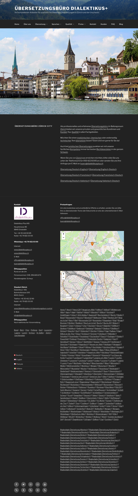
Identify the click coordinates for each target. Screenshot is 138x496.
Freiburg (34, 330)
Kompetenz (75, 149)
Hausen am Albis (96, 344)
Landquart (78, 358)
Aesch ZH (77, 310)
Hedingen (107, 344)
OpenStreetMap (118, 260)
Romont (118, 385)
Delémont (80, 328)
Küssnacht (106, 355)
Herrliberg (64, 347)
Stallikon (82, 398)
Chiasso (78, 326)
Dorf (77, 331)
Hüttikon (94, 350)
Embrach (85, 334)
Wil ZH (71, 417)
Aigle (73, 312)
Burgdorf (63, 326)
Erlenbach (102, 334)
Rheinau (116, 382)
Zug (101, 419)
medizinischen (83, 138)
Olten (104, 376)
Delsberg (89, 328)
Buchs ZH (107, 323)
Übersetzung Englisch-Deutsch (103, 169)
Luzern (24, 333)
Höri (67, 350)
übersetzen (81, 141)
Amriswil (110, 312)
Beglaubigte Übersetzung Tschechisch (75, 467)
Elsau (78, 334)
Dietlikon (114, 328)
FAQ (113, 24)
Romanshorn (108, 385)
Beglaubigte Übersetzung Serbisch (73, 462)
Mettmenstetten (73, 366)
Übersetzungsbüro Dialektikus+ (61, 8)
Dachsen (91, 326)
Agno (68, 312)
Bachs (113, 315)
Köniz (78, 355)
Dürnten (94, 331)
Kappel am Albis (93, 352)
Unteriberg (94, 406)
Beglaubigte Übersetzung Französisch (74, 440)
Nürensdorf (97, 371)
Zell (61, 419)
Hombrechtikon (109, 347)
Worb (104, 417)
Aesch (69, 310)
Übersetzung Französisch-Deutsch (107, 175)
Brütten (71, 323)
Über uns (27, 24)
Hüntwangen (85, 350)
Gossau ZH (105, 342)
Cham (71, 326)
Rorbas (63, 387)
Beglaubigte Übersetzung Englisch (101, 435)
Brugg (120, 320)
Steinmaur (82, 401)
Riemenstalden (87, 385)
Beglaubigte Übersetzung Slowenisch (74, 464)
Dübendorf (85, 331)
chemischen (96, 138)
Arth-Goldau (82, 315)
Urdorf (102, 406)
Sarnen (83, 390)
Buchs (99, 323)
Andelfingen (65, 315)
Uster (108, 406)
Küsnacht (96, 355)
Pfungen (116, 379)
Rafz (62, 382)
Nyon (106, 371)
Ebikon (101, 331)
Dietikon (106, 328)
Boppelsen (107, 320)
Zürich (63, 129)
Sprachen (57, 24)
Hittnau (88, 347)
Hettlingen (73, 347)
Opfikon (111, 376)
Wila (115, 414)
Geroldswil (64, 342)
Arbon (73, 315)
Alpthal (79, 312)
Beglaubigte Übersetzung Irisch (72, 443)
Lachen (69, 358)
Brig (114, 320)
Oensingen (66, 376)
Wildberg (63, 417)
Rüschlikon (109, 387)
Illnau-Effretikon (111, 350)
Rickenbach (75, 385)
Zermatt (68, 419)
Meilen (62, 366)
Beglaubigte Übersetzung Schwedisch (103, 459)
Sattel (90, 390)
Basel (16, 330)
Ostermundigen (68, 379)
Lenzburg (82, 360)
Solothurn (110, 395)
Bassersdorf (71, 318)
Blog (121, 24)
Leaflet (107, 260)
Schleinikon (66, 393)
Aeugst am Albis (88, 310)
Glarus (79, 342)
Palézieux (99, 379)
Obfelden (120, 374)
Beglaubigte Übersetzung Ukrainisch (74, 470)
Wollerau (96, 417)
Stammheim (92, 398)
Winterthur (80, 417)
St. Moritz (100, 401)
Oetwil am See (95, 376)
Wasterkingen (76, 411)
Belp (105, 318)
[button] (92, 244)
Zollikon (96, 419)
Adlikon (99, 310)
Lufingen (112, 360)
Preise (82, 24)
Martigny (86, 363)
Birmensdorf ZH (85, 320)
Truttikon (84, 403)
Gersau (72, 342)
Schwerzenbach (110, 393)
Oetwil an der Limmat (80, 376)
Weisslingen (64, 414)
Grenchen (64, 344)
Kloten (64, 355)
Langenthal (88, 358)
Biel (76, 320)
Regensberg (84, 382)
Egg (106, 331)
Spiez (118, 395)
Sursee (108, 401)
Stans (100, 398)
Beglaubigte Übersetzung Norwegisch (76, 454)
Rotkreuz (82, 387)
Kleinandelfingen (117, 352)
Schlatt (120, 390)
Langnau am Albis (101, 358)
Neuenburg (103, 368)
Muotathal (75, 368)
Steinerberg (72, 401)
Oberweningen (109, 374)
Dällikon (115, 326)
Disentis (71, 331)
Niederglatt (114, 368)
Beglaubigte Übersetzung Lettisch (73, 448)
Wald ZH (89, 409)
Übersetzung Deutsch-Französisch (75, 175)
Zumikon (108, 419)
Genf (40, 330)
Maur (107, 363)
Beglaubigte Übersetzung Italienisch (74, 446)
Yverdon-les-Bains (115, 417)
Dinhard (63, 331)
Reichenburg (106, 382)
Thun (77, 403)
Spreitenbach (65, 398)
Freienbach (82, 339)
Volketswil (71, 409)
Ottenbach (89, 379)
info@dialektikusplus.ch (23, 315)
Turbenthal (109, 403)
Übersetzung (41, 24)
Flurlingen (111, 336)
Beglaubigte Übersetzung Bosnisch (75, 432)
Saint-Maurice (65, 390)
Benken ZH (112, 318)
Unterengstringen (81, 406)
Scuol (70, 395)
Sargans (76, 390)
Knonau (71, 355)
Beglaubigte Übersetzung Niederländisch (107, 451)
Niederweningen (77, 371)
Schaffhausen (99, 390)
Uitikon (70, 406)
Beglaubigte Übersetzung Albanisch (74, 430)
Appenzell (92, 315)
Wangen (108, 409)
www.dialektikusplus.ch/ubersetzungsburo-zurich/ (33, 308)
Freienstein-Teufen (95, 339)
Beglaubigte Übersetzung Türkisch (104, 467)
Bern (22, 330)
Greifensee (115, 342)
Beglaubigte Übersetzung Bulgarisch (104, 432)
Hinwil (81, 347)
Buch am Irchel (90, 323)
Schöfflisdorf (86, 393)
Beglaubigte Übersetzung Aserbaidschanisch (106, 430)
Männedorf (115, 363)
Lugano (17, 333)
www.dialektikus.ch (21, 253)
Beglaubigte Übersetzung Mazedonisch (75, 451)
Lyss (70, 363)
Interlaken (82, 352)
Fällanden (111, 334)
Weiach (96, 411)
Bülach (115, 323)
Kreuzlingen (86, 355)
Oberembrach (114, 371)
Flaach (103, 336)
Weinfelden (105, 411)
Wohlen (89, 417)
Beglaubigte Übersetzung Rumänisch (106, 456)
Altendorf (94, 312)
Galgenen (107, 339)
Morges (94, 366)
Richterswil (64, 385)
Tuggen (101, 403)
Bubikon (79, 323)
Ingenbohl (64, 352)
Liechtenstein (19, 335)
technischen (65, 141)
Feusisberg (84, 336)
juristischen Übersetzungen (81, 146)
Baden (119, 315)
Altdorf (86, 312)
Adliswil (106, 310)
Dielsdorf (98, 328)
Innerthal (72, 352)
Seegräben (78, 395)
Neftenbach (93, 368)
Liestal (90, 360)
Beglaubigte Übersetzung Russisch (73, 459)
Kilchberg (105, 352)
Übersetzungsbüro (99, 126)
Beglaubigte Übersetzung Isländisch (99, 443)
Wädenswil (87, 411)
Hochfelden (97, 347)
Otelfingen (79, 379)
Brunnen (63, 323)
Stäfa (107, 398)
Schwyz (32, 333)
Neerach (88, 371)
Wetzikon (90, 414)
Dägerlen (106, 326)
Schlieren (75, 393)
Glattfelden (88, 342)
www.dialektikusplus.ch (23, 250)
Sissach (102, 395)
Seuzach (87, 395)
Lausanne (48, 330)
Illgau (102, 350)
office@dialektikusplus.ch (24, 260)
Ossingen (119, 376)
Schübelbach (98, 393)
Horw (62, 350)
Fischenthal (94, 336)
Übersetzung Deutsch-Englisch (74, 169)
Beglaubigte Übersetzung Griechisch (105, 440)
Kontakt (93, 24)
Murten (84, 368)
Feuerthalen (73, 336)
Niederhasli (64, 371)
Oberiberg (88, 374)
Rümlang (100, 387)
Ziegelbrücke (77, 419)
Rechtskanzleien (103, 149)
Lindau (96, 360)
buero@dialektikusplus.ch (91, 163)
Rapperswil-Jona (72, 382)
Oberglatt (78, 374)
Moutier (112, 366)
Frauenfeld (64, 339)
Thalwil (71, 403)
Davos (99, 326)
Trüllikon (93, 403)
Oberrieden (97, 374)
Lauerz (111, 358)
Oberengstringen (66, 374)
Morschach (102, 366)
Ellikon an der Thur (67, 334)
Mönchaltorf (65, 368)
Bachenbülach (103, 315)
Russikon (91, 387)
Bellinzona (97, 318)
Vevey (114, 406)
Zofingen (87, 419)
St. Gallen (40, 333)
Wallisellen (99, 409)
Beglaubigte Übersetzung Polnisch (105, 454)
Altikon (102, 312)
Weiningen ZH (116, 411)
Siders (94, 395)
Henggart (116, 344)
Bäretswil (88, 318)
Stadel (74, 398)
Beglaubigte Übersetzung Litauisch (101, 448)
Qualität (70, 24)
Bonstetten (97, 320)
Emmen (94, 334)
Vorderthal (81, 409)
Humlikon (74, 350)
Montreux (85, 366)
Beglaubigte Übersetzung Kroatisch (103, 446)
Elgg (119, 331)
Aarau (62, 310)
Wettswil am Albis (78, 414)
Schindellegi (111, 390)
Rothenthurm (72, 387)
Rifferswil (98, 385)
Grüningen (73, 344)
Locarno (104, 360)
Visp (120, 406)
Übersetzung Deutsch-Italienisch (74, 181)
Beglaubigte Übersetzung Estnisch (73, 438)
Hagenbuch (83, 344)
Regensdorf (95, 382)
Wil (110, 414)
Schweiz (64, 152)
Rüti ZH (118, 387)
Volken (63, 409)
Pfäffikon (108, 379)
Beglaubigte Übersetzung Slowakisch (102, 462)
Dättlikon (71, 328)
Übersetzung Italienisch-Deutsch (105, 181)
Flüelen (119, 336)
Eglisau (113, 331)
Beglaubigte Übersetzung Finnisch (101, 438)
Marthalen (77, 363)
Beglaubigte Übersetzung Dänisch (73, 435)
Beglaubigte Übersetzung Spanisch (103, 464)
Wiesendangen (101, 414)
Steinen (63, 401)
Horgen (120, 347)
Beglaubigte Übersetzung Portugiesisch (75, 456)
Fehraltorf (64, 336)
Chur (27, 330)
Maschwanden (97, 363)
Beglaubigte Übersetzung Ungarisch (103, 470)
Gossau (97, 342)
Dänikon (63, 328)
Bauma (80, 318)
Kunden (104, 24)
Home (17, 24)
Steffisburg (114, 398)
